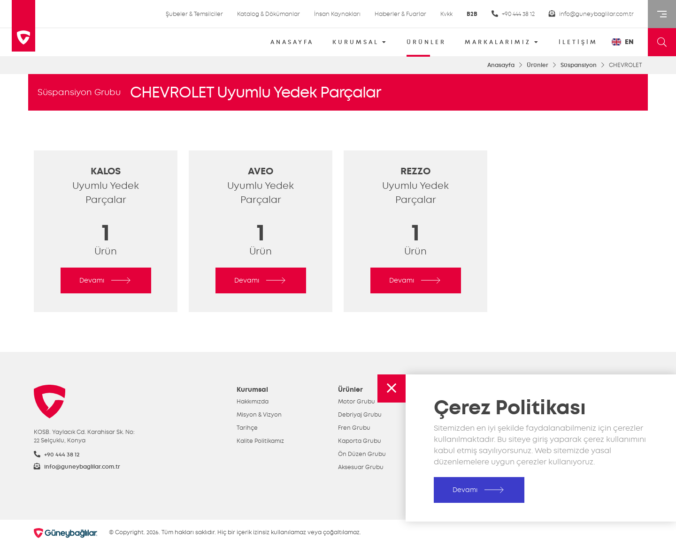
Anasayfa (501, 65)
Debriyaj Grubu (360, 414)
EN (623, 41)
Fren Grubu (354, 428)
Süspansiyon (579, 65)
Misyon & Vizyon (259, 414)
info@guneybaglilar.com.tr (591, 14)
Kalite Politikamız (260, 441)
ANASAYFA (292, 42)
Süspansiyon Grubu (79, 92)
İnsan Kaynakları (337, 14)
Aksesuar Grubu (361, 467)
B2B (472, 14)
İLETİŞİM (578, 42)
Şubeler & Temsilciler (194, 14)
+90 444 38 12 (513, 14)
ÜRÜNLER (426, 45)
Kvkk (446, 14)
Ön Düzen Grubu (362, 454)
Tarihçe (247, 428)
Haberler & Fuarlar (400, 14)
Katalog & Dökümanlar (268, 14)
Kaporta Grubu (359, 441)
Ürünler (537, 65)
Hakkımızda (253, 401)
